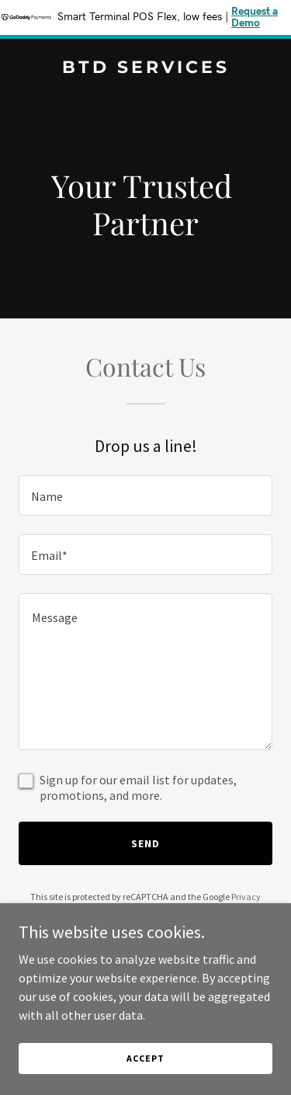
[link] (145, 68)
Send (145, 843)
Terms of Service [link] (154, 910)
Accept (145, 1069)
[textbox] (145, 495)
